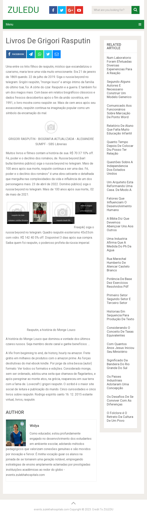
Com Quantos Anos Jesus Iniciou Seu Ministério (120, 348)
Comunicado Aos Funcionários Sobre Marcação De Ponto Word (119, 111)
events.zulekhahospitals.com (51, 509)
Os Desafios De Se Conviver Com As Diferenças (120, 400)
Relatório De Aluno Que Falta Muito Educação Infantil (120, 129)
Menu (9, 24)
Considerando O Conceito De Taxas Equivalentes (120, 331)
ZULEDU (23, 10)
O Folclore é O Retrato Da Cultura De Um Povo (120, 416)
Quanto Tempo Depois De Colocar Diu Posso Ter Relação (120, 147)
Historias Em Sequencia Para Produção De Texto (120, 315)
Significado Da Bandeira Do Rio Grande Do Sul (118, 364)
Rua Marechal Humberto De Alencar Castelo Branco (118, 264)
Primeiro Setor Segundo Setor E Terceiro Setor (119, 299)
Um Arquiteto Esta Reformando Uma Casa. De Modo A (120, 186)
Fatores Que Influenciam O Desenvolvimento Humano (119, 204)
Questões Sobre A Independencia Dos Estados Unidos (120, 167)
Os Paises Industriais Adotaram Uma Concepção (118, 382)
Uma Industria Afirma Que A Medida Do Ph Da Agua (119, 244)
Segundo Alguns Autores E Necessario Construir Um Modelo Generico (119, 89)
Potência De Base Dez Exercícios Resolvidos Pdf (119, 282)
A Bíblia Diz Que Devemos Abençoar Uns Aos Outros (120, 224)
